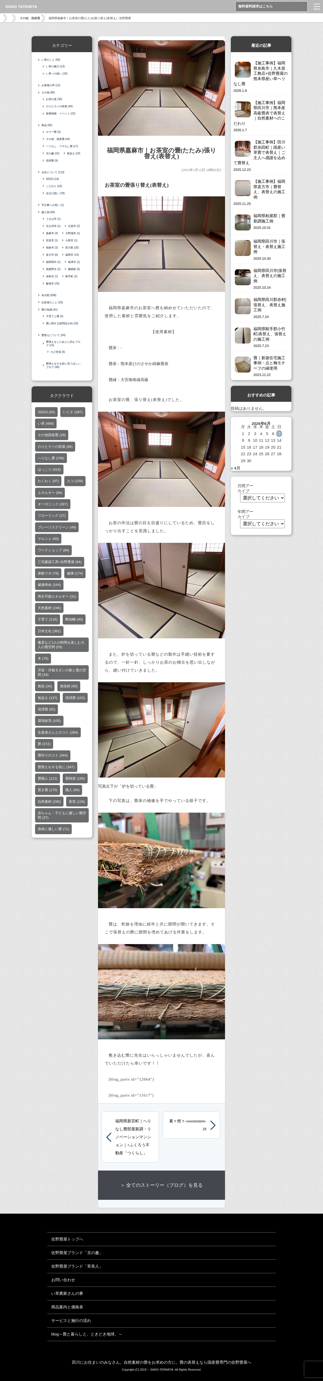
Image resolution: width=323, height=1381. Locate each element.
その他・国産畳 (30, 18)
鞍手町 (71, 276)
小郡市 (71, 240)
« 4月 (235, 468)
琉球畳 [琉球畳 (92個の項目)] (46, 710)
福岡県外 (53, 262)
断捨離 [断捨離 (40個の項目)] (74, 620)
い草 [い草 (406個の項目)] (46, 424)
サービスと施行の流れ (71, 1320)
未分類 (48, 295)
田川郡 (72, 247)
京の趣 (53, 153)
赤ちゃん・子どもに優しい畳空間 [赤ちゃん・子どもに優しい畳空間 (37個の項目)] (62, 815)
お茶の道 (54, 99)
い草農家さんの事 (67, 1293)
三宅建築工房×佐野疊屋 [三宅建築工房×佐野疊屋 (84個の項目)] (60, 562)
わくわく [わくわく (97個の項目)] (48, 481)
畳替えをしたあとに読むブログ (63, 343)
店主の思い (55, 193)
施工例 (48, 212)
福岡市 (72, 254)
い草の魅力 (55, 66)
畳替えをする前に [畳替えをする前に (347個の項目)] (56, 767)
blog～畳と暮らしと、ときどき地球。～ (86, 1334)
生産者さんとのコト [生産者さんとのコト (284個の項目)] (58, 732)
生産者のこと (52, 302)
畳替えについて (53, 335)
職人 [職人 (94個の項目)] (72, 790)
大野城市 (72, 233)
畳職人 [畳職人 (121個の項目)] (47, 779)
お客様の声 (50, 85)
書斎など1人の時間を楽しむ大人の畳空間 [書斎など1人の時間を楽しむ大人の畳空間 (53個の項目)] (61, 645)
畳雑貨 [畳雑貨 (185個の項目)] (75, 779)
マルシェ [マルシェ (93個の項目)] (48, 539)
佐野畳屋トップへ (67, 1239)
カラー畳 (53, 131)
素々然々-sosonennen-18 (187, 1125)
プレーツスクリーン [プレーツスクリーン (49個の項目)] (57, 527)
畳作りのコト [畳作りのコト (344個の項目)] (53, 756)
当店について (52, 172)
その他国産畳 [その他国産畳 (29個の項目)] (52, 435)
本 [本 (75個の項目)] (43, 659)
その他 (48, 92)
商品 (46, 125)
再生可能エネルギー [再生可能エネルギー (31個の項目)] (57, 596)
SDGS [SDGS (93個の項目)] (46, 412)
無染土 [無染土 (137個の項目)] (47, 698)
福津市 (74, 262)
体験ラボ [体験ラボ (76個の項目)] (48, 574)
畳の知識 (49, 309)
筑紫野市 (53, 269)
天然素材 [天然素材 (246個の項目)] (49, 608)
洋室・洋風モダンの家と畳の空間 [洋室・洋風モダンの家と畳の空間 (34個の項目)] (62, 672)
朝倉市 (52, 247)
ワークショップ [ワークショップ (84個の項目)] (53, 550)
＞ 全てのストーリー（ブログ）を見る (161, 1185)
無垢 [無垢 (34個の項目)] (45, 686)
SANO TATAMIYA (21, 6)
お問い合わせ (63, 1279)
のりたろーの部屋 (59, 106)
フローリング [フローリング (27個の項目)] (52, 516)
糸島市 (52, 276)
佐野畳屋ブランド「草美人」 (77, 1266)
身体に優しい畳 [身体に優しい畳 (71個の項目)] (53, 829)
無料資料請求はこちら (255, 6)
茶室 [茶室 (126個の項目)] (77, 802)
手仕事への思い (52, 205)
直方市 (52, 254)
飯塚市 (53, 283)
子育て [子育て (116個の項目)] (47, 620)
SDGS (52, 178)
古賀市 (74, 226)
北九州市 (53, 226)
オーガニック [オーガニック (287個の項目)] (53, 504)
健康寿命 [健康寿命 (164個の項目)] (49, 585)
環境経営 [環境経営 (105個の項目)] (49, 721)
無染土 (73, 153)
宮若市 (52, 240)
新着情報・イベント (60, 113)
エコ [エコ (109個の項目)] (75, 481)
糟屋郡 (74, 269)
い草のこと (50, 59)
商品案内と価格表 (67, 1307)
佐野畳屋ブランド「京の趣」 (77, 1252)
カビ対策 (57, 351)
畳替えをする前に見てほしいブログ (63, 365)
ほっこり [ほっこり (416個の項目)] (49, 470)
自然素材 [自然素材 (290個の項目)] (49, 802)
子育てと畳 (54, 316)
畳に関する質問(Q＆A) (62, 323)
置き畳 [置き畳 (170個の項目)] (47, 790)
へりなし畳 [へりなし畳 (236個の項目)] (51, 458)
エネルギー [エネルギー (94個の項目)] (50, 493)
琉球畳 (52, 160)
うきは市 (53, 218)
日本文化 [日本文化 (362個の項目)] (49, 631)
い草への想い (56, 73)
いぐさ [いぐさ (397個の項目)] (73, 412)
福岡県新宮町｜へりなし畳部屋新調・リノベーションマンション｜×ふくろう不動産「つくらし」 (133, 1137)
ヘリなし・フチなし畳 (62, 146)
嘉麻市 (52, 233)
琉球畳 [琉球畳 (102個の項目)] (75, 698)
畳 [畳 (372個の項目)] (44, 744)
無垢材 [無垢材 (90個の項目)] (69, 686)
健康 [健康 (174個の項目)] (75, 574)
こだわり (54, 186)
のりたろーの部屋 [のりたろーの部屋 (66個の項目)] (55, 447)
